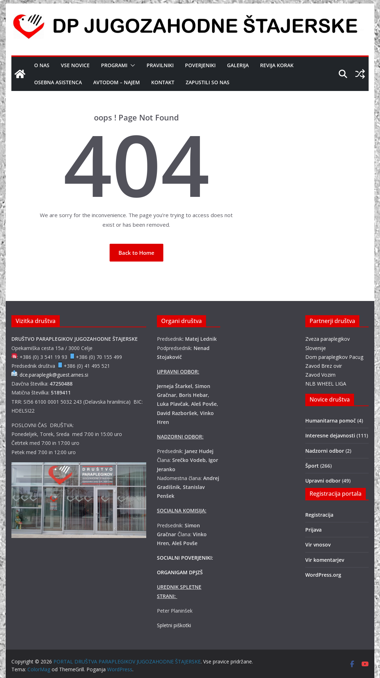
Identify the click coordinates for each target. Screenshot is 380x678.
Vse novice (75, 65)
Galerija (238, 65)
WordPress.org (323, 574)
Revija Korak (277, 65)
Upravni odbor (323, 480)
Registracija (319, 514)
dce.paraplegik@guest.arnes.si (54, 374)
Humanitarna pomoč (330, 420)
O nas (41, 65)
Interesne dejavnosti (330, 435)
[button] (131, 65)
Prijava (313, 529)
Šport (312, 465)
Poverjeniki (200, 65)
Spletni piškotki (174, 625)
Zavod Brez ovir (323, 365)
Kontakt (162, 82)
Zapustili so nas (207, 82)
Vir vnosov (318, 544)
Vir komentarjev (324, 559)
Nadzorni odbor (324, 450)
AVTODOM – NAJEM (116, 82)
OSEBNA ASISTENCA (58, 82)
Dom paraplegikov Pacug (334, 357)
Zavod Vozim (320, 374)
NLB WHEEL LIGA (325, 383)
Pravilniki (160, 65)
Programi (114, 65)
